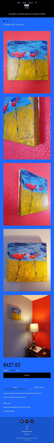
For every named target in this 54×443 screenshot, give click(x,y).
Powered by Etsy (27, 440)
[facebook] (22, 421)
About (24, 3)
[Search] (36, 3)
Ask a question (27, 380)
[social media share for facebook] (4, 21)
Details (15, 387)
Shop (18, 3)
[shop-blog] (32, 421)
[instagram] (27, 421)
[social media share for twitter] (7, 21)
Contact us (27, 434)
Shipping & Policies (38, 387)
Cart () (30, 3)
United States (12, 370)
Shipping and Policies (27, 431)
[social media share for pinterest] (10, 21)
